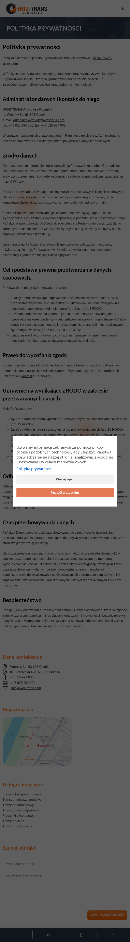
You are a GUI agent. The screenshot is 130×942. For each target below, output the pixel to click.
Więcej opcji (65, 479)
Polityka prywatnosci (34, 468)
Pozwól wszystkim (65, 492)
